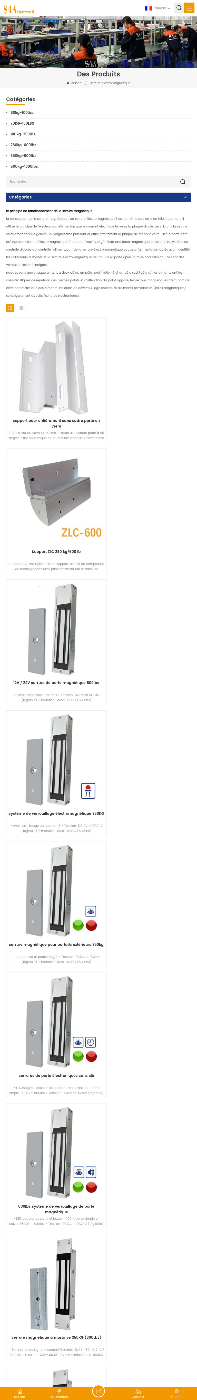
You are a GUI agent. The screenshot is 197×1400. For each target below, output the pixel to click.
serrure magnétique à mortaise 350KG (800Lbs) (146, 774)
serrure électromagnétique (110, 83)
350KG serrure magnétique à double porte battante (146, 1014)
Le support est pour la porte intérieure (51, 1252)
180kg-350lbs (23, 134)
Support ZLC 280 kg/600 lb (146, 410)
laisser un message (98, 1391)
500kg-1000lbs (24, 167)
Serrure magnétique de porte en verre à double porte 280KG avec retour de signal (51, 1014)
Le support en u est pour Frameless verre (146, 1132)
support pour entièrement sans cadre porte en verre (51, 413)
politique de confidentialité (159, 1373)
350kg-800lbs (23, 156)
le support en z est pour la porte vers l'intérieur (146, 1255)
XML (131, 1373)
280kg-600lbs (23, 145)
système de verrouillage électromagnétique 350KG (146, 533)
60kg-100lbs (22, 113)
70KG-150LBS (22, 123)
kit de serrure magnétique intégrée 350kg (51, 891)
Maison (74, 83)
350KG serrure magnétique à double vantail (51, 1132)
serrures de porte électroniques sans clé (146, 651)
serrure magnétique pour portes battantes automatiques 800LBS (146, 894)
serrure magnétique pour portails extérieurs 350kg (51, 653)
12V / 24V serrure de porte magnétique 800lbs (51, 533)
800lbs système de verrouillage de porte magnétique (51, 774)
